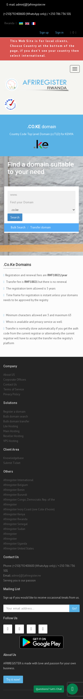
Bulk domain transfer (16, 421)
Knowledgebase (13, 458)
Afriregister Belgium (15, 485)
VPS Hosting (10, 441)
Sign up (44, 32)
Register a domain (14, 411)
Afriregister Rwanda (15, 519)
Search (14, 217)
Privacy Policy (11, 394)
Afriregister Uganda (15, 543)
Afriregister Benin (14, 490)
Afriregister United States (18, 548)
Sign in (59, 32)
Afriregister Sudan (14, 529)
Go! (74, 608)
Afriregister (10, 504)
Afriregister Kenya (14, 514)
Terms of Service (13, 389)
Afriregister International (18, 480)
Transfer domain (40, 227)
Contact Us (10, 384)
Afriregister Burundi (15, 495)
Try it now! (13, 679)
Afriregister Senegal (15, 524)
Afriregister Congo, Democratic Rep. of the (29, 499)
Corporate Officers (14, 379)
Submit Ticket (11, 463)
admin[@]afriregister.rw (30, 4)
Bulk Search (18, 227)
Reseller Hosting (13, 436)
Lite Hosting (10, 426)
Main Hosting (11, 431)
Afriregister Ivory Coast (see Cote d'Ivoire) (29, 509)
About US (9, 375)
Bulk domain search (15, 416)
